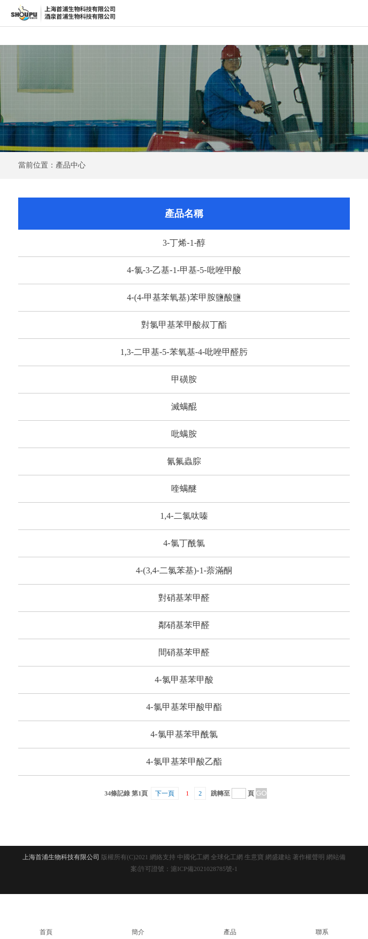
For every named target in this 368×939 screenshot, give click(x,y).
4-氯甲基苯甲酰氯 (183, 734)
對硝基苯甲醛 (184, 597)
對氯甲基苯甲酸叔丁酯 (184, 324)
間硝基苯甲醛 (184, 652)
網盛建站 (278, 857)
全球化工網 (227, 857)
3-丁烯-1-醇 (184, 242)
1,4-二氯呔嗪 (184, 515)
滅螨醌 (184, 406)
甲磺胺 (184, 379)
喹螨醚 (184, 488)
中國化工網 (193, 857)
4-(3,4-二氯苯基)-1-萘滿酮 (184, 570)
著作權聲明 (309, 857)
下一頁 (164, 793)
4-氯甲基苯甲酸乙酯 (183, 761)
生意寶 (254, 857)
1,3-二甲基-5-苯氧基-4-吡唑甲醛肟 (184, 352)
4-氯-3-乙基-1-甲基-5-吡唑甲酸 (184, 270)
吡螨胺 (184, 433)
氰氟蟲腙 (184, 461)
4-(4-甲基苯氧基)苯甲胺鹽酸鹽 (184, 297)
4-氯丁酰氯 (183, 543)
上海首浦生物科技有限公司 (60, 857)
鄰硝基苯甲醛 (184, 625)
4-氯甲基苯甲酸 (184, 679)
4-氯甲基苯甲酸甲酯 (183, 706)
